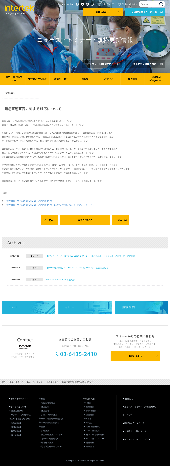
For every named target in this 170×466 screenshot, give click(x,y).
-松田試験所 (15, 427)
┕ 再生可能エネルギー (93, 438)
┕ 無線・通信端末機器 (93, 434)
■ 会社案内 (128, 399)
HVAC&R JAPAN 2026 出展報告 (60, 280)
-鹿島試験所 (15, 423)
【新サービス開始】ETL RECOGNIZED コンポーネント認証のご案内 (77, 268)
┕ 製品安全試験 (16, 411)
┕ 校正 (42, 399)
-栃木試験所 (15, 435)
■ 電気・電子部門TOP (18, 399)
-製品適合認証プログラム (51, 434)
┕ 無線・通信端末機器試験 (51, 418)
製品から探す (61, 78)
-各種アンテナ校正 (48, 414)
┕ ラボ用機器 (89, 410)
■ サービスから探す (17, 407)
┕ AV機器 (87, 418)
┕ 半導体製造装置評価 (49, 422)
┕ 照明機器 (88, 442)
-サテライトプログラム (20, 415)
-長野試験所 (15, 431)
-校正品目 (44, 407)
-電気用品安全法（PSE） (51, 446)
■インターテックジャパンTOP (136, 439)
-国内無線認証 (46, 442)
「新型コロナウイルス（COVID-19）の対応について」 (29, 201)
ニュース (13, 307)
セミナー (69, 307)
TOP (4, 382)
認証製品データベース (156, 79)
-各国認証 (44, 430)
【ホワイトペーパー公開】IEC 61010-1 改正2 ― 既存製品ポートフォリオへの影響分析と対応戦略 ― (92, 256)
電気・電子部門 (16, 382)
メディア (108, 78)
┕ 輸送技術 (88, 446)
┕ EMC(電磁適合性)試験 (19, 419)
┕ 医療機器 (88, 407)
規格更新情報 (128, 307)
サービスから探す (37, 78)
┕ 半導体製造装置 (91, 430)
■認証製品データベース (133, 423)
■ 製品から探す (90, 399)
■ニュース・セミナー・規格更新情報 (139, 407)
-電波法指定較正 (47, 403)
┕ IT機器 (87, 403)
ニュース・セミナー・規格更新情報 (43, 382)
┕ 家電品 (87, 422)
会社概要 (132, 78)
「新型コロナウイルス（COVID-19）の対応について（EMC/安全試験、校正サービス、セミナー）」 (50, 205)
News (85, 78)
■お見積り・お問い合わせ (134, 431)
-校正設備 (44, 410)
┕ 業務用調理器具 (91, 426)
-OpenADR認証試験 (49, 438)
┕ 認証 (42, 426)
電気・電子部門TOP (14, 79)
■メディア (127, 415)
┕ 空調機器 (88, 414)
